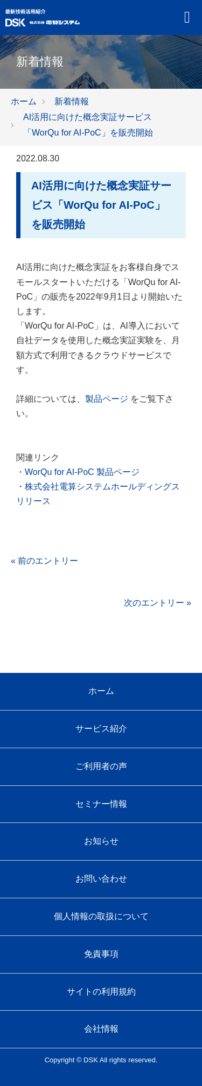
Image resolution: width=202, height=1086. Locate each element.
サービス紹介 (101, 728)
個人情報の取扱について (101, 916)
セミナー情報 (101, 803)
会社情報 (101, 1028)
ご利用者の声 (101, 766)
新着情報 (71, 101)
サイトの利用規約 (101, 991)
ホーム (24, 101)
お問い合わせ (101, 878)
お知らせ (101, 841)
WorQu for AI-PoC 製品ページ (82, 472)
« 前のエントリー (44, 560)
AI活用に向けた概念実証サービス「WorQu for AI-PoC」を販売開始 (101, 205)
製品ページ (106, 398)
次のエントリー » (157, 602)
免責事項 (101, 954)
